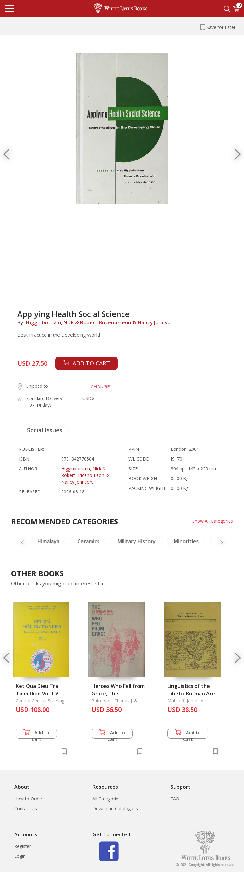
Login (20, 856)
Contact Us (25, 808)
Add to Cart (36, 734)
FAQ (174, 799)
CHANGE (100, 386)
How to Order (28, 799)
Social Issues (44, 430)
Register (22, 846)
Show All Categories (212, 521)
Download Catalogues (115, 808)
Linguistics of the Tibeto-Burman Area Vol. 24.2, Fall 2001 (192, 694)
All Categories (106, 799)
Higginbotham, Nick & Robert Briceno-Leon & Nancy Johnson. (100, 322)
